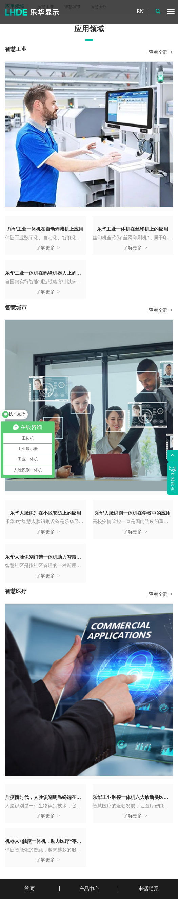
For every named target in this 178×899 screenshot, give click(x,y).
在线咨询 (172, 479)
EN (140, 11)
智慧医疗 (16, 591)
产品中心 (89, 889)
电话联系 (148, 889)
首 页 (30, 889)
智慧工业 (16, 49)
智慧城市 (16, 307)
